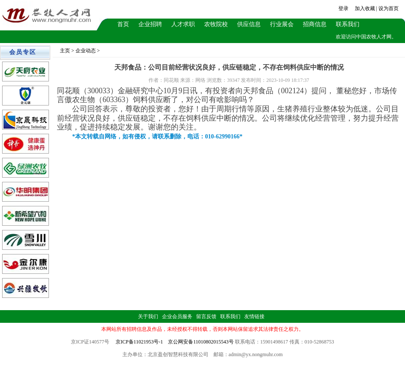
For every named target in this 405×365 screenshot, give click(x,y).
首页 (123, 24)
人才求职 (183, 24)
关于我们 (148, 316)
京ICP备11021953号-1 (139, 342)
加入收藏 (365, 8)
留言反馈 (206, 316)
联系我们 (347, 24)
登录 (343, 8)
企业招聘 (150, 24)
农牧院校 (216, 24)
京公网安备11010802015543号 (201, 342)
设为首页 (388, 8)
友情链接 (254, 316)
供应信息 (249, 24)
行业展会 (282, 24)
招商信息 (315, 24)
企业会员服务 (177, 316)
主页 (65, 51)
